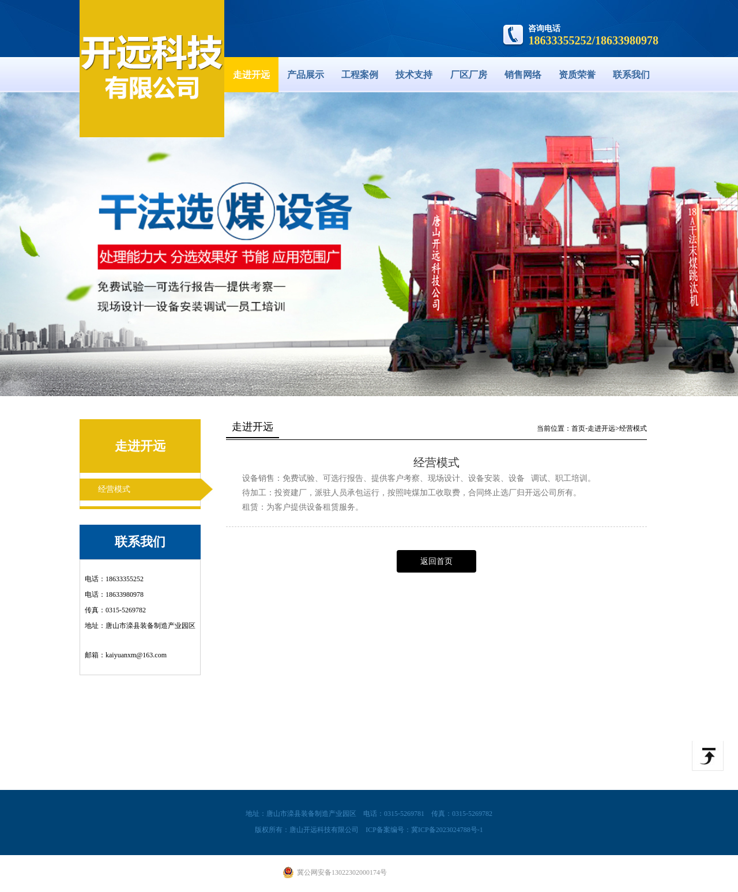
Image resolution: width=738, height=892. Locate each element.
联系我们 (631, 75)
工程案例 (359, 75)
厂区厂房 (468, 75)
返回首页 (436, 561)
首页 (578, 428)
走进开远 (251, 75)
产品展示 (305, 75)
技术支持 (414, 75)
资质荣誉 (577, 75)
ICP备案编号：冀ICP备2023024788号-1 (424, 830)
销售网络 (522, 75)
